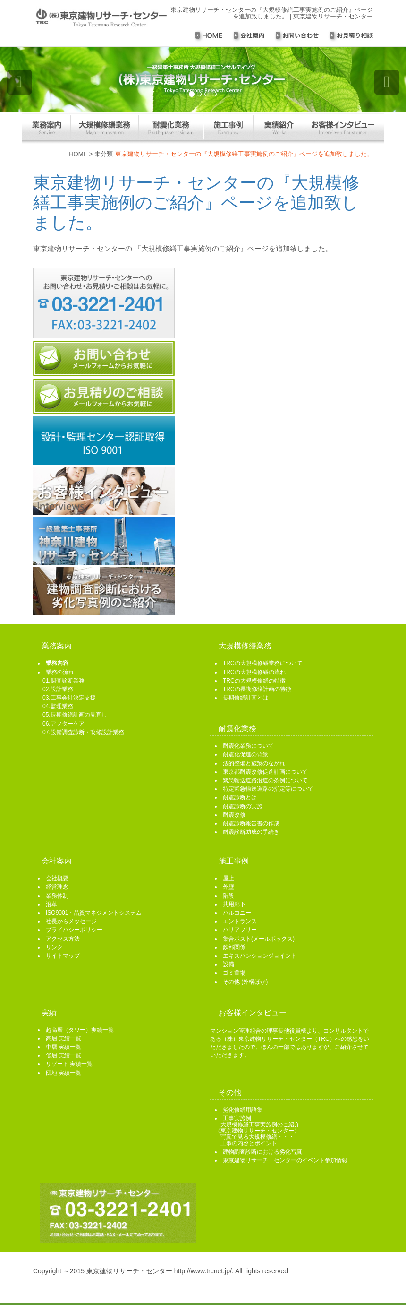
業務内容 (57, 663)
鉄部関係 (234, 947)
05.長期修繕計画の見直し (74, 714)
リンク (54, 947)
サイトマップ (63, 955)
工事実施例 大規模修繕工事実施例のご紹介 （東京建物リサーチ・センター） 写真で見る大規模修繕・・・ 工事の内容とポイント (257, 1131)
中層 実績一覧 (63, 1047)
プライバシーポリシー (74, 929)
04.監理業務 (57, 706)
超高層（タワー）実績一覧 (80, 1030)
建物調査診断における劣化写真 (262, 1152)
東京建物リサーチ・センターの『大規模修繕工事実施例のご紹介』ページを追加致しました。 (196, 202)
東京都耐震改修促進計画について (265, 772)
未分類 (103, 153)
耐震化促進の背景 (245, 754)
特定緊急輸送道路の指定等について (268, 789)
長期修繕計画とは (245, 697)
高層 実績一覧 (63, 1038)
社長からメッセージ (71, 921)
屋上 (228, 878)
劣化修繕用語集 (242, 1109)
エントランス (240, 921)
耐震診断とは (240, 797)
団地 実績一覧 (63, 1073)
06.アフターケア (63, 723)
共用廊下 (234, 904)
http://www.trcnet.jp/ (203, 1271)
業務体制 (57, 895)
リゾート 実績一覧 (69, 1064)
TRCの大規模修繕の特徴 (254, 680)
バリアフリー (240, 929)
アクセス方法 (63, 938)
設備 (228, 964)
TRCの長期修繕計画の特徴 (257, 689)
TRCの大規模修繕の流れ (254, 672)
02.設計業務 (57, 689)
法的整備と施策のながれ (254, 763)
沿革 (51, 904)
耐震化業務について (248, 746)
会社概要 (57, 878)
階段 (228, 895)
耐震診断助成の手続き (251, 832)
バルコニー (237, 912)
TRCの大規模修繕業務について (263, 663)
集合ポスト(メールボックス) (259, 938)
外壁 (228, 886)
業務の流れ (60, 672)
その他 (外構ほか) (245, 981)
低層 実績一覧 (63, 1055)
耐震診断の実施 (242, 806)
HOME (78, 153)
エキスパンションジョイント (259, 955)
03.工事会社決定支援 (69, 697)
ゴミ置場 (234, 972)
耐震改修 (234, 815)
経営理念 (57, 886)
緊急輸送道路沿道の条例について (265, 780)
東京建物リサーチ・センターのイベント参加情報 (285, 1160)
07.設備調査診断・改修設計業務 (83, 732)
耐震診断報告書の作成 (251, 823)
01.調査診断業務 (63, 680)
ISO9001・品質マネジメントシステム (94, 912)
